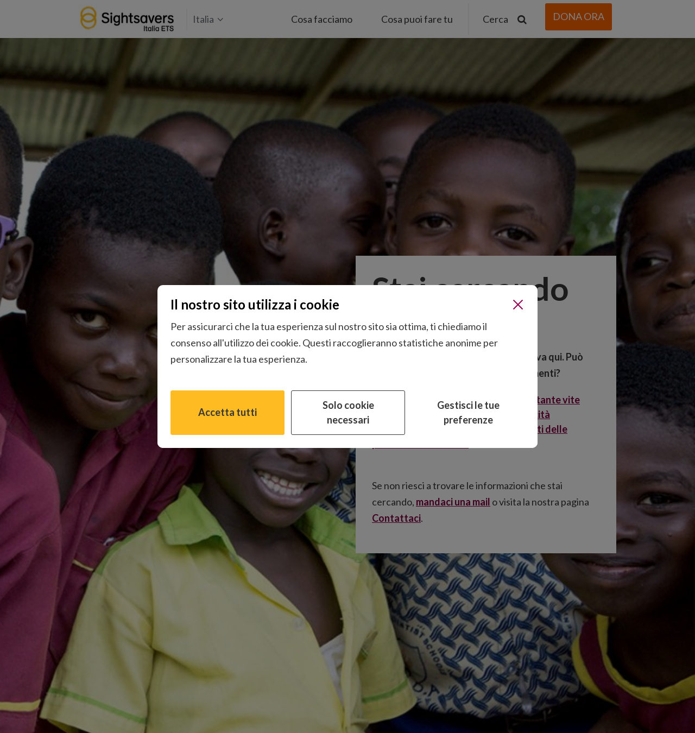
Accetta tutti (227, 412)
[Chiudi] (518, 304)
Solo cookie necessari (348, 412)
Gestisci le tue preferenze (468, 412)
